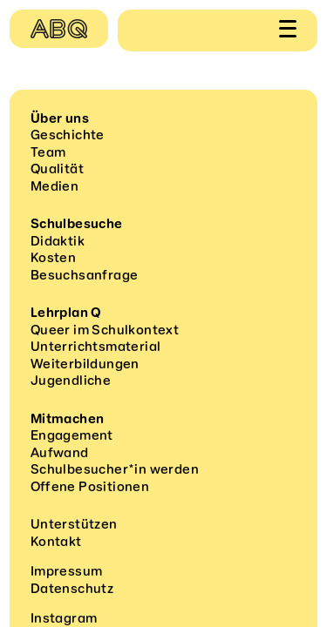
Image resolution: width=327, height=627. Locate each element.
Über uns (60, 118)
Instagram (64, 618)
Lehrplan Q (66, 312)
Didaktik (58, 241)
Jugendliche (71, 380)
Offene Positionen (90, 487)
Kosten (53, 258)
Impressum (67, 571)
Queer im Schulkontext (105, 330)
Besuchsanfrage (85, 275)
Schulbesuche (77, 224)
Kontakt (56, 541)
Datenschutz (72, 589)
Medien (54, 186)
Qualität (57, 169)
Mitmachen (68, 419)
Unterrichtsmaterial (96, 346)
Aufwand (60, 453)
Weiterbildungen (85, 364)
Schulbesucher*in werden (115, 469)
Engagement (72, 435)
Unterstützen (74, 524)
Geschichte (68, 135)
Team (48, 152)
